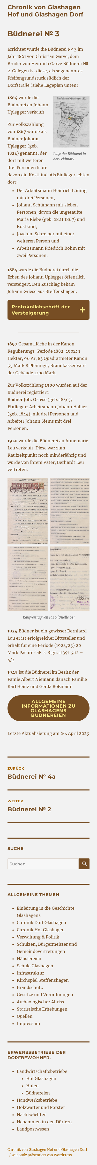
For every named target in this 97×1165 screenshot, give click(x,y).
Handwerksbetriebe (37, 1100)
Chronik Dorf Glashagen (41, 922)
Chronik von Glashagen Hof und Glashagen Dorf (45, 11)
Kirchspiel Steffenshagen (43, 980)
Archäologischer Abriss (40, 1001)
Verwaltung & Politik (38, 937)
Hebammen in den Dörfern (44, 1121)
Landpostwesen (33, 1129)
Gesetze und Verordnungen (45, 994)
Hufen (32, 1085)
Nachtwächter (31, 1114)
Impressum (28, 1023)
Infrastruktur (30, 973)
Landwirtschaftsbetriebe (42, 1071)
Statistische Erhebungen (42, 1009)
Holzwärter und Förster (41, 1107)
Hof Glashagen (41, 1078)
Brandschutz (30, 987)
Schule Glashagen (35, 965)
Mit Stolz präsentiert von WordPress (42, 1155)
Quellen (25, 1016)
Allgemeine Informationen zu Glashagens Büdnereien (49, 708)
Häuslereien (29, 958)
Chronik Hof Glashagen (41, 929)
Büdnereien (38, 1093)
